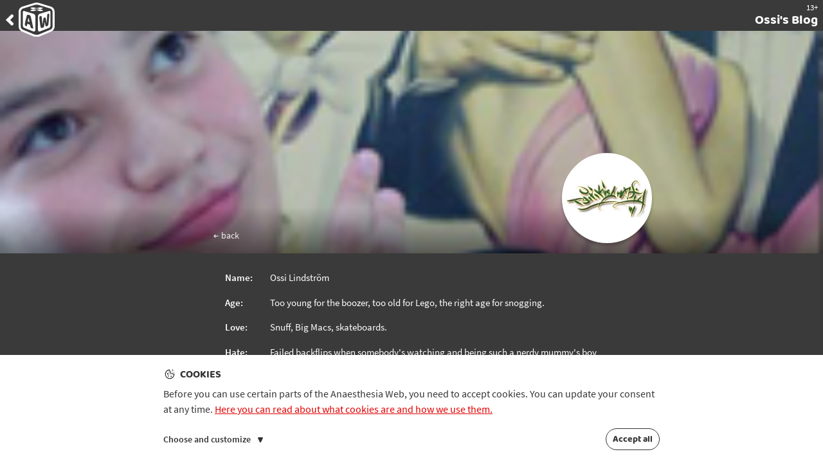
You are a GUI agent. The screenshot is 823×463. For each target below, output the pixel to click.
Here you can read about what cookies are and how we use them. (354, 409)
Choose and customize (213, 439)
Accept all (633, 439)
